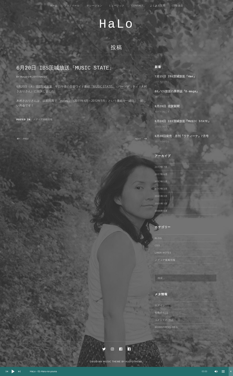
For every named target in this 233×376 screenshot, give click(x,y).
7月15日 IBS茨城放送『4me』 (175, 76)
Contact (137, 5)
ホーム (54, 5)
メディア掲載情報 (42, 119)
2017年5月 (161, 181)
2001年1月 (161, 203)
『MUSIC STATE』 (102, 86)
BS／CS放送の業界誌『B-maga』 (177, 91)
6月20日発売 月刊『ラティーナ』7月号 (182, 136)
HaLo (116, 24)
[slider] (118, 371)
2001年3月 (161, 196)
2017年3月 (161, 188)
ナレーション (94, 5)
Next (138, 138)
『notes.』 (64, 101)
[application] (116, 371)
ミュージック (116, 5)
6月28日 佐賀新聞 (167, 106)
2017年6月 (161, 174)
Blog (158, 238)
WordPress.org (166, 327)
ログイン (160, 305)
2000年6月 (161, 210)
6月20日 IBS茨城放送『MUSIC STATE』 (183, 121)
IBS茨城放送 (44, 86)
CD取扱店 (177, 5)
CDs (157, 245)
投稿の (161, 312)
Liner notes (163, 252)
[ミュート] (216, 371)
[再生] (13, 371)
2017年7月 (161, 167)
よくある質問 (157, 5)
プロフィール (72, 5)
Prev (26, 138)
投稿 (116, 48)
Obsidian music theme (105, 361)
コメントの (164, 320)
